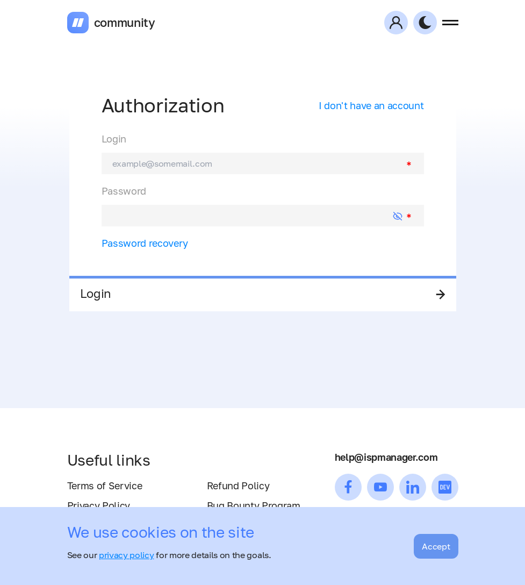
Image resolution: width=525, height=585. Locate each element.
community (124, 22)
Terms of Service (104, 485)
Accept (436, 546)
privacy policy (126, 555)
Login (114, 139)
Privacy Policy (99, 505)
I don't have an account (371, 105)
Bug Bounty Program (253, 505)
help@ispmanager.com (386, 457)
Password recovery (145, 243)
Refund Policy (238, 485)
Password (124, 191)
